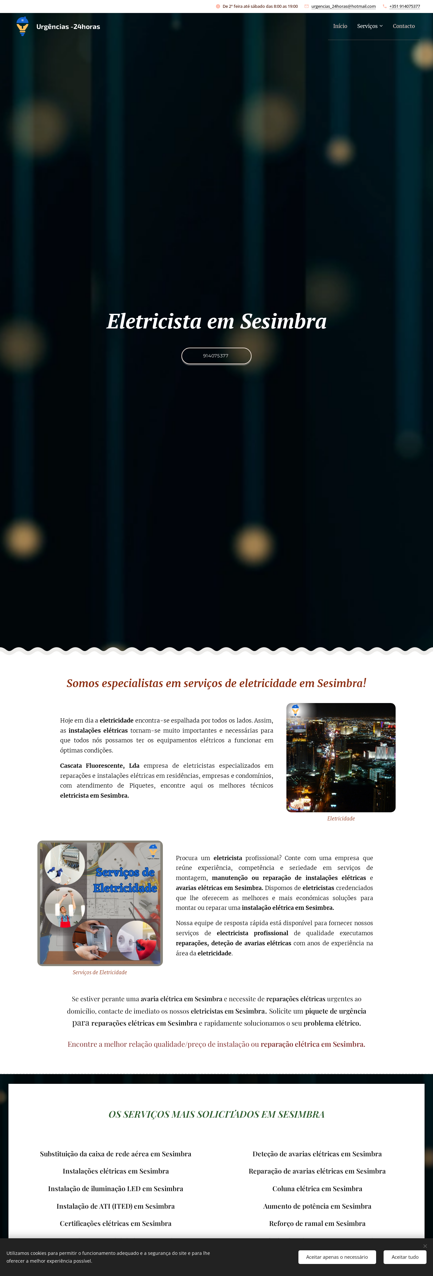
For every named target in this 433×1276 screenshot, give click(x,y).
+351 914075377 (404, 6)
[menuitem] (334, 26)
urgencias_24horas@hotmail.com (343, 6)
